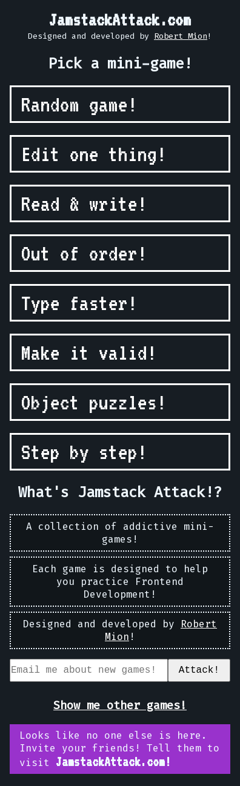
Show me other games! (120, 707)
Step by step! (84, 452)
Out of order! (84, 253)
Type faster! (79, 303)
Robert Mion (180, 36)
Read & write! (84, 203)
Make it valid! (89, 352)
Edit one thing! (94, 154)
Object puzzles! (94, 402)
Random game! (79, 104)
